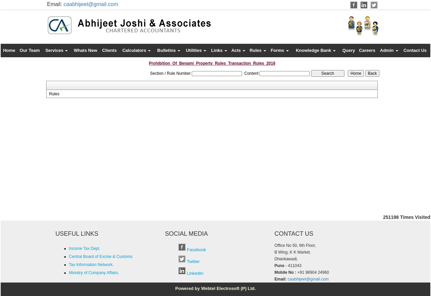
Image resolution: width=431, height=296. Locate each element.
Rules (258, 50)
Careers (367, 50)
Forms (279, 50)
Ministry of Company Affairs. (94, 272)
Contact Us (415, 50)
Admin (389, 50)
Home (9, 50)
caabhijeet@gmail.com (90, 4)
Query (348, 50)
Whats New (85, 50)
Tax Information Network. (91, 264)
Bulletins (169, 50)
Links (219, 50)
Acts (238, 50)
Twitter (193, 261)
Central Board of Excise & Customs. (101, 256)
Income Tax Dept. (84, 248)
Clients (109, 50)
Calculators (136, 50)
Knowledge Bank (316, 50)
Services (56, 50)
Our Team (30, 50)
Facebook (196, 249)
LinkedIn (195, 273)
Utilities (196, 50)
